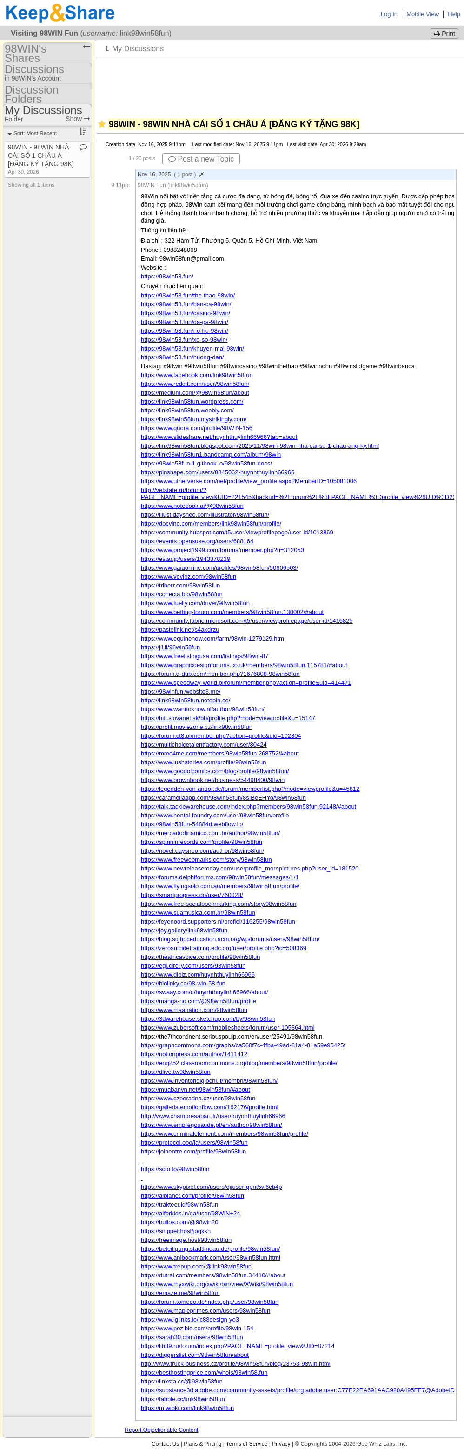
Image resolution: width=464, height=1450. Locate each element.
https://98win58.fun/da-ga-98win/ (184, 321)
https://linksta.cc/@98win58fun (182, 1381)
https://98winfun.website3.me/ (180, 691)
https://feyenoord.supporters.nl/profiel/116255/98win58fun (218, 921)
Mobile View (422, 14)
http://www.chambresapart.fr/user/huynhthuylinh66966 (213, 1116)
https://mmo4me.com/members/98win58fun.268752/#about (220, 753)
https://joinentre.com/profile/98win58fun (193, 1151)
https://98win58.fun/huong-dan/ (182, 357)
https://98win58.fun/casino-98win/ (185, 313)
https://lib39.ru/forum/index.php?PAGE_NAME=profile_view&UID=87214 (238, 1345)
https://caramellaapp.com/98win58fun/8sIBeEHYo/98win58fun (223, 797)
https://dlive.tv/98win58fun (176, 1071)
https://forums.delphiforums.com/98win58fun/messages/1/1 (220, 877)
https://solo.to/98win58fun (175, 1169)
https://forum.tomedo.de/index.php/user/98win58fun (209, 1301)
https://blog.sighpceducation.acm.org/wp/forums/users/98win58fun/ (230, 939)
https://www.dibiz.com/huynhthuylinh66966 (198, 974)
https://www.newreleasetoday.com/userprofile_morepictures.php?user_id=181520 (249, 868)
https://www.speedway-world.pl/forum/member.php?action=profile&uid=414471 (246, 682)
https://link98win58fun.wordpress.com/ (192, 401)
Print (444, 33)
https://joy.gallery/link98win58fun (184, 930)
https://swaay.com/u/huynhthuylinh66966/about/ (204, 992)
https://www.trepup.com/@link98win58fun (196, 1266)
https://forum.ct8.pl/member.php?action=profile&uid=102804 (221, 735)
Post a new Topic (201, 159)
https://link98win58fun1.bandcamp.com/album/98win (211, 454)
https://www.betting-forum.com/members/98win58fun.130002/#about (232, 611)
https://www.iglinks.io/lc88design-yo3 (190, 1319)
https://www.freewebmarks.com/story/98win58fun (206, 859)
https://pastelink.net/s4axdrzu (180, 629)
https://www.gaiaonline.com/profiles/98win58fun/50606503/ (219, 567)
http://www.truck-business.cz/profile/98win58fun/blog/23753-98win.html (236, 1363)
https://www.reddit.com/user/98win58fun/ (195, 383)
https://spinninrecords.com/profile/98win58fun (201, 841)
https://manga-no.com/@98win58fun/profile (198, 1001)
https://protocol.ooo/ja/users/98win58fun (194, 1142)
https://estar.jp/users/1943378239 (185, 558)
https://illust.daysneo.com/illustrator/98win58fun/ (205, 514)
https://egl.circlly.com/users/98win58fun (193, 965)
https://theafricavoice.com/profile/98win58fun (200, 956)
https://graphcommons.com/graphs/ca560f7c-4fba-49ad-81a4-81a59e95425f (243, 1045)
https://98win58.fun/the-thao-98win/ (188, 295)
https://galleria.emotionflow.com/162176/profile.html (209, 1107)
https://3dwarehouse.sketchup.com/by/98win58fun (208, 1018)
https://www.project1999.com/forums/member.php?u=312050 (222, 549)
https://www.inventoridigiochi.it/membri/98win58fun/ (209, 1080)
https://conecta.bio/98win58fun (182, 594)
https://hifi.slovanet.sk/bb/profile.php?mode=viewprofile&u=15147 (228, 718)
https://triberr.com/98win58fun (180, 585)
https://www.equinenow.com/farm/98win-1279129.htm (212, 638)
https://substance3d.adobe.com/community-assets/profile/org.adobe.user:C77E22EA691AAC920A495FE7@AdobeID (298, 1390)
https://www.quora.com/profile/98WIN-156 (196, 428)
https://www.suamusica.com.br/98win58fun (198, 912)
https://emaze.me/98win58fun (180, 1292)
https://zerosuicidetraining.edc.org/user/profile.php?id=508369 (223, 947)
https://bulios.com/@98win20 (179, 1222)
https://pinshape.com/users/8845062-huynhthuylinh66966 (217, 472)
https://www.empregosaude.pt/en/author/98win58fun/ (211, 1124)
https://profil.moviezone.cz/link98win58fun (196, 726)
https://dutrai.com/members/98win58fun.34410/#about (213, 1275)
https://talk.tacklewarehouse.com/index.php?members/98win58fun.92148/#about (248, 806)
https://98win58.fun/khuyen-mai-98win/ (192, 348)
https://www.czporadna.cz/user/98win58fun (198, 1098)
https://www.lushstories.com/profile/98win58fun (203, 762)
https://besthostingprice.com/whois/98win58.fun (204, 1372)
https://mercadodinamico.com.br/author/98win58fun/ (210, 833)
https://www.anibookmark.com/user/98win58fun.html (210, 1257)
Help (454, 14)
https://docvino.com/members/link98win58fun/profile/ (211, 523)
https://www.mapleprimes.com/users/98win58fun (205, 1310)
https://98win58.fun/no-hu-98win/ (184, 330)
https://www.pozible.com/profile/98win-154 (197, 1328)
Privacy (281, 1444)
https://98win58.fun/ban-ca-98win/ (186, 304)
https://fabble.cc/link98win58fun (183, 1399)
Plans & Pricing (202, 1444)
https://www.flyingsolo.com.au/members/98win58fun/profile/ (220, 886)
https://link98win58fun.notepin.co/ (185, 700)
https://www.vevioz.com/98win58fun (188, 576)
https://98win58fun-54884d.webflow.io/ (192, 824)
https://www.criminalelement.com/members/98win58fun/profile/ (224, 1133)
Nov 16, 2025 (171, 174)
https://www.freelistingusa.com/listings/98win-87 (205, 656)
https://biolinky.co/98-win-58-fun (183, 983)
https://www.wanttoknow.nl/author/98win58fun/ (203, 709)
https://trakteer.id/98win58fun (179, 1204)
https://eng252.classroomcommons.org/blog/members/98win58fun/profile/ (239, 1062)
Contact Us (165, 1444)
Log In (389, 14)
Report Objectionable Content (161, 1430)
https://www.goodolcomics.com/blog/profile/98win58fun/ (215, 771)
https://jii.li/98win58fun (170, 647)
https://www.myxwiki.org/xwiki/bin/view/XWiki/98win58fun (217, 1284)
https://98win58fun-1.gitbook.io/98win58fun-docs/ (206, 463)
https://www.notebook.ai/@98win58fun (192, 505)
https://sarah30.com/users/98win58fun (192, 1337)
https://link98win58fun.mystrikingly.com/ (193, 419)
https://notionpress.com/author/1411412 (194, 1054)
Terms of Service (246, 1444)
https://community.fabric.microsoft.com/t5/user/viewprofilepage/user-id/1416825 (247, 620)
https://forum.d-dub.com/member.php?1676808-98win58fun (220, 673)
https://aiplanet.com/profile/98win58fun (192, 1195)
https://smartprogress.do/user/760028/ (192, 894)
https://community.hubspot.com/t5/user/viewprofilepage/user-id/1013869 (237, 532)
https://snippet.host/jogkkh (176, 1230)
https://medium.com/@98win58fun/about (195, 392)
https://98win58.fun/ (167, 276)
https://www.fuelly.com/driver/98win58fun (195, 603)
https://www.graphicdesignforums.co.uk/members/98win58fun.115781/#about (244, 664)
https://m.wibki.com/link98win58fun (187, 1407)
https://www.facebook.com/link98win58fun (197, 374)
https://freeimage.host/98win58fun (186, 1239)
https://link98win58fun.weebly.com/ (187, 410)
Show (78, 118)
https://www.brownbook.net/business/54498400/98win (213, 779)
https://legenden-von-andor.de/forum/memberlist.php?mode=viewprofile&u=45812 (250, 788)
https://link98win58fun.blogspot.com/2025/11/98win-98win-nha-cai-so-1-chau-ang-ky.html (260, 445)
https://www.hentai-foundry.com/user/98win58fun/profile (215, 815)
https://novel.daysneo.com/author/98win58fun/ (202, 850)
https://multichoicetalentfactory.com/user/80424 (204, 744)
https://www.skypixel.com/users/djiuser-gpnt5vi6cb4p (211, 1186)
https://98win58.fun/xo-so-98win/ (184, 339)
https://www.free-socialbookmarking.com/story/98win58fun (219, 903)
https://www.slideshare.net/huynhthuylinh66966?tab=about (219, 436)
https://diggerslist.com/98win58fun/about (195, 1354)
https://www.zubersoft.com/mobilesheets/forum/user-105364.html (228, 1027)
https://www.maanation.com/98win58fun (194, 1009)
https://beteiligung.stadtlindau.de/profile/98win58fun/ (210, 1248)
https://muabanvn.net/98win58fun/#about (195, 1089)
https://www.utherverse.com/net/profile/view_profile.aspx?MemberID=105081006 (249, 481)
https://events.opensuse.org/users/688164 (197, 541)
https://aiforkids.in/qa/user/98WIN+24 (190, 1213)
